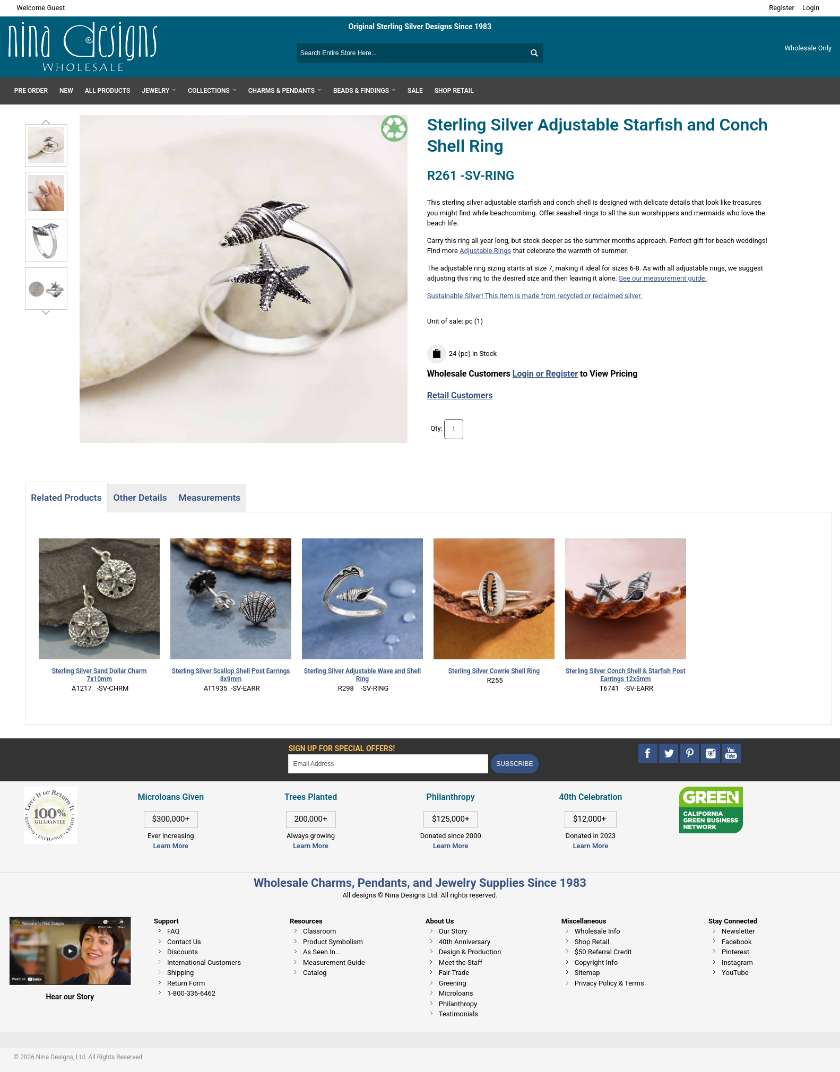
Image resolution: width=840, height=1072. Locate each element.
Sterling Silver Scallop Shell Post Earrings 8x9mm (231, 675)
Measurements (210, 497)
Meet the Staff (460, 962)
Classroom (319, 931)
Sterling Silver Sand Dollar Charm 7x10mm (99, 675)
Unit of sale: (446, 321)
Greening (452, 983)
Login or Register (545, 374)
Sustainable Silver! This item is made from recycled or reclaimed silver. (535, 296)
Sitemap (587, 973)
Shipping (180, 973)
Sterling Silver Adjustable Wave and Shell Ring (362, 675)
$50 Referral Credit (603, 952)
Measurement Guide (334, 962)
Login (810, 8)
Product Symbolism (333, 942)
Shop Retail (592, 942)
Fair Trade (454, 973)
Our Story (453, 931)
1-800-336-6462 (191, 993)
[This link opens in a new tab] (711, 792)
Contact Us (184, 942)
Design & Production (470, 952)
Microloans (456, 993)
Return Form (186, 983)
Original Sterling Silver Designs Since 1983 (420, 26)
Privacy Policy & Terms (609, 983)
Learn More (170, 846)
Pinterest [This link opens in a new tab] (735, 952)
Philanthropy (458, 1004)
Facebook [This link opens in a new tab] (736, 942)
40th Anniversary (464, 942)
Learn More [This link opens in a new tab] (310, 846)
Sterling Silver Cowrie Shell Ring (494, 671)
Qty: (436, 429)
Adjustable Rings (485, 251)
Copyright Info (596, 962)
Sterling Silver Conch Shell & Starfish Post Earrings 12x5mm (626, 675)
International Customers (204, 962)
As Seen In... (322, 952)
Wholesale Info (597, 931)
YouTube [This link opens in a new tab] (735, 973)
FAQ (173, 931)
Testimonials (458, 1014)
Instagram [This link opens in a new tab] (737, 962)
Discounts (182, 952)
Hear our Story (70, 996)
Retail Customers (460, 395)
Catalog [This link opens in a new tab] (315, 973)
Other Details (140, 497)
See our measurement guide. (663, 278)
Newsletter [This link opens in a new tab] (738, 931)
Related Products (66, 497)
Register (781, 8)
